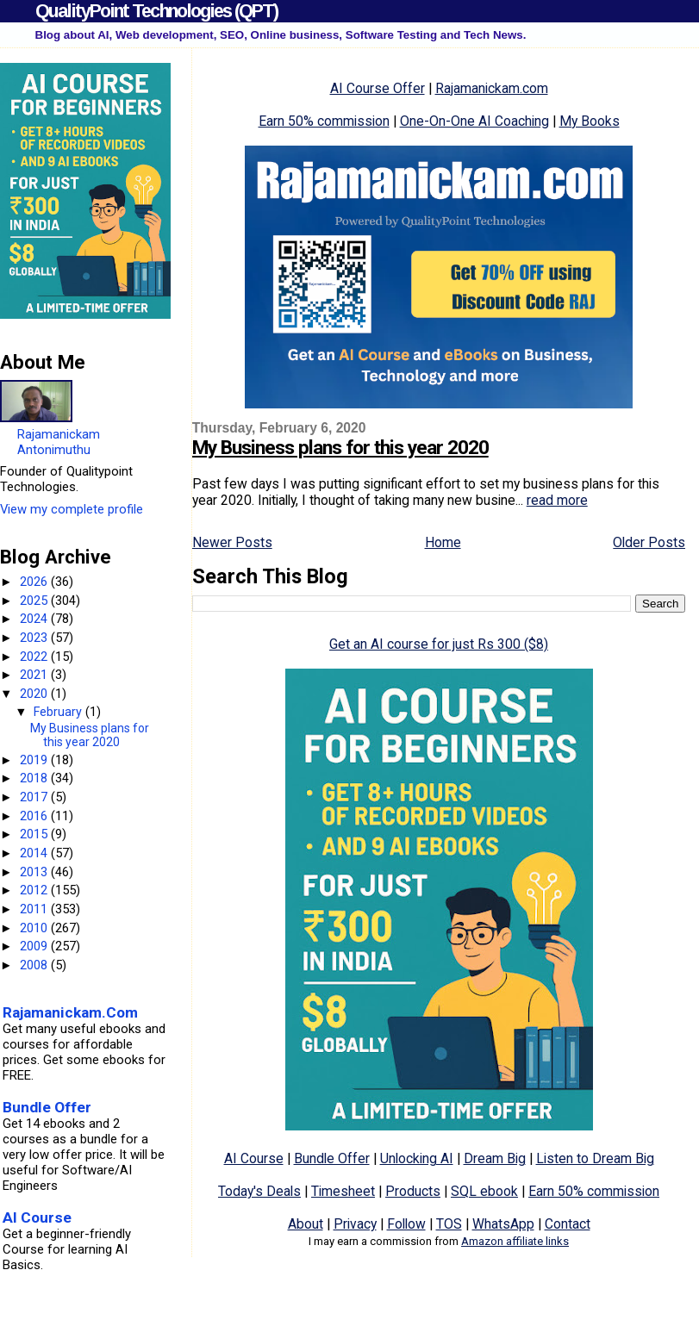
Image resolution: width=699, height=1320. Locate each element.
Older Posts (649, 542)
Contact (567, 1224)
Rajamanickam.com (491, 88)
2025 (35, 600)
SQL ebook (484, 1191)
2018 (35, 778)
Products (412, 1191)
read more (557, 500)
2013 (35, 872)
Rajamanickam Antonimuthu (58, 442)
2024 (35, 618)
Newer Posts (232, 542)
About (305, 1224)
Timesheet (343, 1191)
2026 (35, 581)
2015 (35, 834)
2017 (35, 797)
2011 (35, 909)
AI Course (254, 1158)
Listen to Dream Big (595, 1158)
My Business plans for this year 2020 (340, 447)
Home (443, 542)
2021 (35, 674)
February (59, 712)
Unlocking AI (416, 1158)
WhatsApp (503, 1224)
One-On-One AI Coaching (474, 121)
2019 (35, 760)
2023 (35, 637)
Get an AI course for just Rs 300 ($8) (438, 644)
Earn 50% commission (324, 121)
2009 (35, 946)
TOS (449, 1224)
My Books (589, 121)
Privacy (355, 1224)
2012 (35, 890)
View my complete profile (71, 509)
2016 (35, 816)
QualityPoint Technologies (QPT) (156, 11)
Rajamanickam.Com (70, 1012)
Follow (406, 1224)
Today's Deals (259, 1191)
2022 (35, 656)
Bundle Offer (332, 1158)
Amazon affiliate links (515, 1241)
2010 (35, 928)
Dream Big (495, 1158)
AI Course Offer (377, 88)
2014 (35, 853)
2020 (35, 693)
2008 (35, 965)
